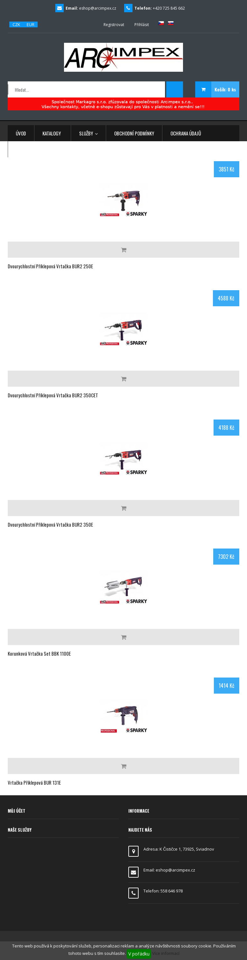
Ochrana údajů (185, 133)
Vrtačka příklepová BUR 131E (34, 782)
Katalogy (51, 133)
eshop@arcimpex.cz (97, 8)
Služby (88, 133)
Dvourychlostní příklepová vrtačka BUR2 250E (50, 266)
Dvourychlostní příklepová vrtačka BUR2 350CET (53, 395)
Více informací (165, 953)
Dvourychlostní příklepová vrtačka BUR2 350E (50, 524)
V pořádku (139, 954)
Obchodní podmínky (134, 133)
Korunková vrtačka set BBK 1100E (39, 653)
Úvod (21, 133)
